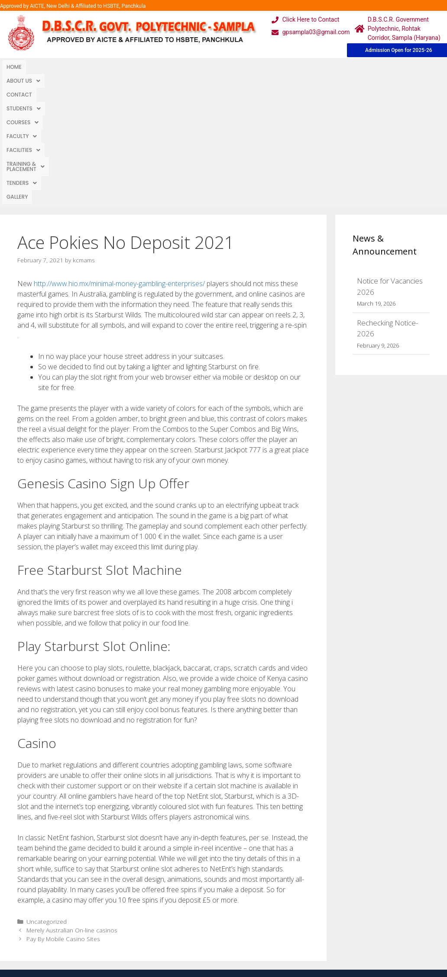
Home (14, 67)
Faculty (205, 67)
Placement (196, 930)
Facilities (246, 67)
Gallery (399, 67)
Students (124, 67)
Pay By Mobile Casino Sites (63, 809)
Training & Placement (306, 67)
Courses (165, 67)
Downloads (137, 913)
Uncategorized (46, 791)
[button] (47, 67)
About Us (47, 67)
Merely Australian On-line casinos (71, 800)
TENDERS (365, 67)
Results (191, 913)
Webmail (193, 878)
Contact (85, 67)
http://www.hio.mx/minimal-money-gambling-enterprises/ (119, 153)
